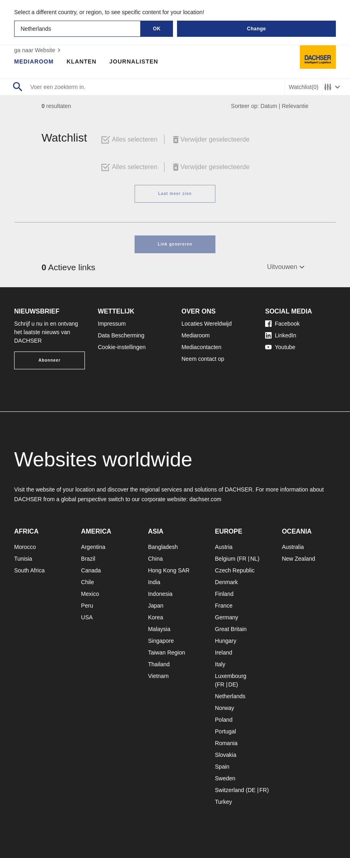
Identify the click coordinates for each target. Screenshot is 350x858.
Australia (293, 547)
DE (232, 684)
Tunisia (23, 558)
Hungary (225, 641)
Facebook (282, 323)
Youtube (280, 347)
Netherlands (230, 696)
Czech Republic (235, 570)
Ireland (223, 652)
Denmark (226, 582)
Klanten (82, 61)
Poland (224, 719)
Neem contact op (202, 359)
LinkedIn (280, 335)
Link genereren (175, 244)
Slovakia (225, 755)
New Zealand (298, 558)
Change (256, 29)
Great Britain (231, 629)
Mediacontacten (201, 347)
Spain (222, 766)
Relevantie (295, 106)
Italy (220, 664)
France (224, 605)
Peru (87, 605)
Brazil (88, 558)
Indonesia (160, 594)
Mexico (90, 594)
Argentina (93, 547)
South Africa (29, 570)
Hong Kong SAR (169, 570)
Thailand (159, 664)
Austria (224, 547)
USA (87, 617)
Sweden (225, 778)
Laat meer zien (175, 193)
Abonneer (49, 360)
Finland (224, 594)
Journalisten (134, 61)
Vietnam (158, 676)
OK (157, 29)
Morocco (25, 547)
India (154, 582)
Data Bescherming (121, 335)
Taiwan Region (166, 652)
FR (243, 558)
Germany (226, 617)
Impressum (112, 323)
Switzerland (229, 790)
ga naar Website (38, 50)
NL (253, 558)
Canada (91, 570)
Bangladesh (163, 547)
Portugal (225, 731)
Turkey (223, 802)
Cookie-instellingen (121, 347)
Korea (155, 617)
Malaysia (159, 629)
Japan (155, 605)
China (155, 558)
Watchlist (303, 87)
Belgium (225, 558)
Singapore (161, 641)
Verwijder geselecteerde (210, 139)
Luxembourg (231, 676)
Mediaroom (34, 61)
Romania (226, 743)
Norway (224, 708)
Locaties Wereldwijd (206, 323)
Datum (269, 106)
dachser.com (205, 499)
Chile (87, 582)
